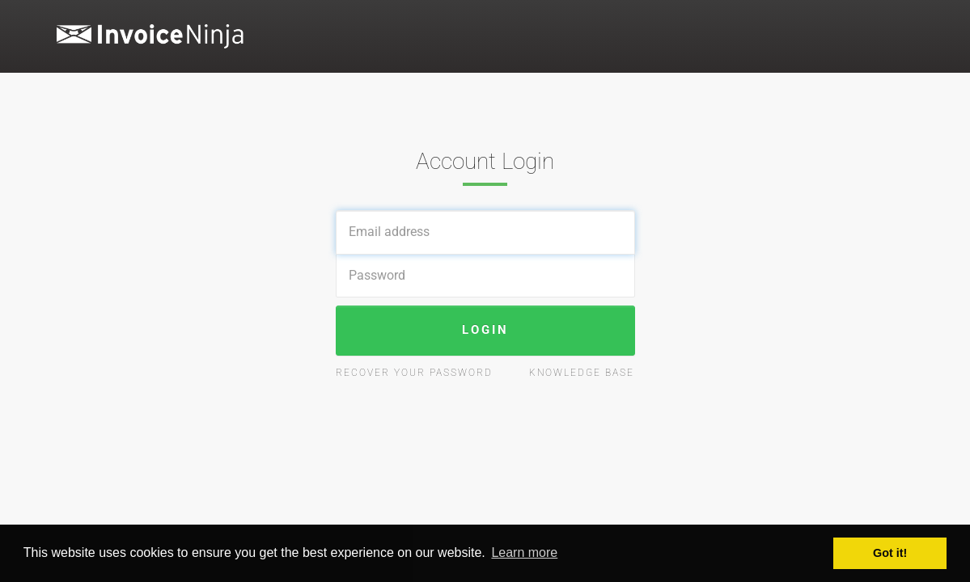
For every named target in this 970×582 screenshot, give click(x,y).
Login (485, 330)
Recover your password (414, 372)
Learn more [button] (524, 552)
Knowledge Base (581, 372)
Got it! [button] (890, 552)
